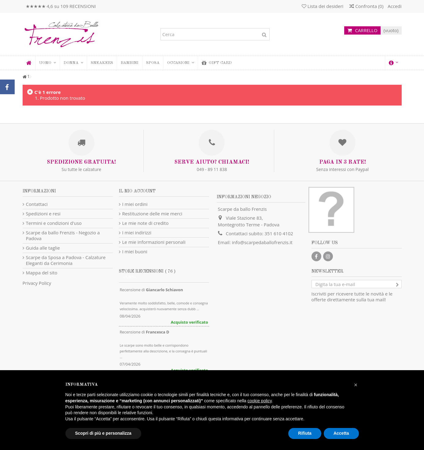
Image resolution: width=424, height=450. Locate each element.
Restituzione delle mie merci (152, 214)
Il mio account (137, 191)
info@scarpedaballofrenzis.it (262, 242)
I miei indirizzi (137, 233)
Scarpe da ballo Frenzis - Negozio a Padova (63, 235)
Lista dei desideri (323, 6)
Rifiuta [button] (305, 433)
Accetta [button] (341, 433)
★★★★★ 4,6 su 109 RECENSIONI (61, 6)
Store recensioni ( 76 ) (147, 271)
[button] (73, 63)
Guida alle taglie (43, 248)
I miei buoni (134, 252)
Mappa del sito (41, 273)
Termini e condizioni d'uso (54, 223)
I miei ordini (135, 204)
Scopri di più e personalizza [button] (103, 433)
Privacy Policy (37, 283)
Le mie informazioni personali (154, 242)
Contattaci (37, 204)
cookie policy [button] (259, 400)
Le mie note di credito (145, 223)
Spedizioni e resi (43, 214)
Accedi (393, 6)
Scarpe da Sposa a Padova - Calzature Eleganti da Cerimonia (66, 260)
